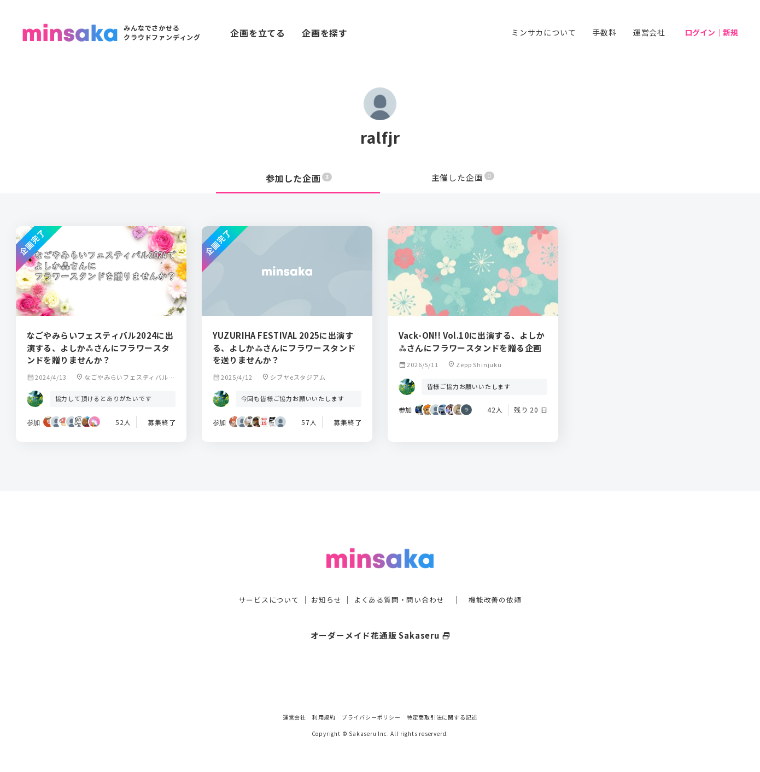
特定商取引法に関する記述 (442, 717)
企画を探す (325, 32)
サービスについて (262, 577)
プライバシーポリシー (371, 717)
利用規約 (324, 717)
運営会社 (649, 32)
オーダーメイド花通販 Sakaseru (380, 613)
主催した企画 (463, 178)
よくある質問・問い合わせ (400, 577)
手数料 (604, 32)
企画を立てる (257, 32)
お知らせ (323, 577)
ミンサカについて (543, 32)
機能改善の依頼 (501, 577)
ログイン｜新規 (711, 32)
